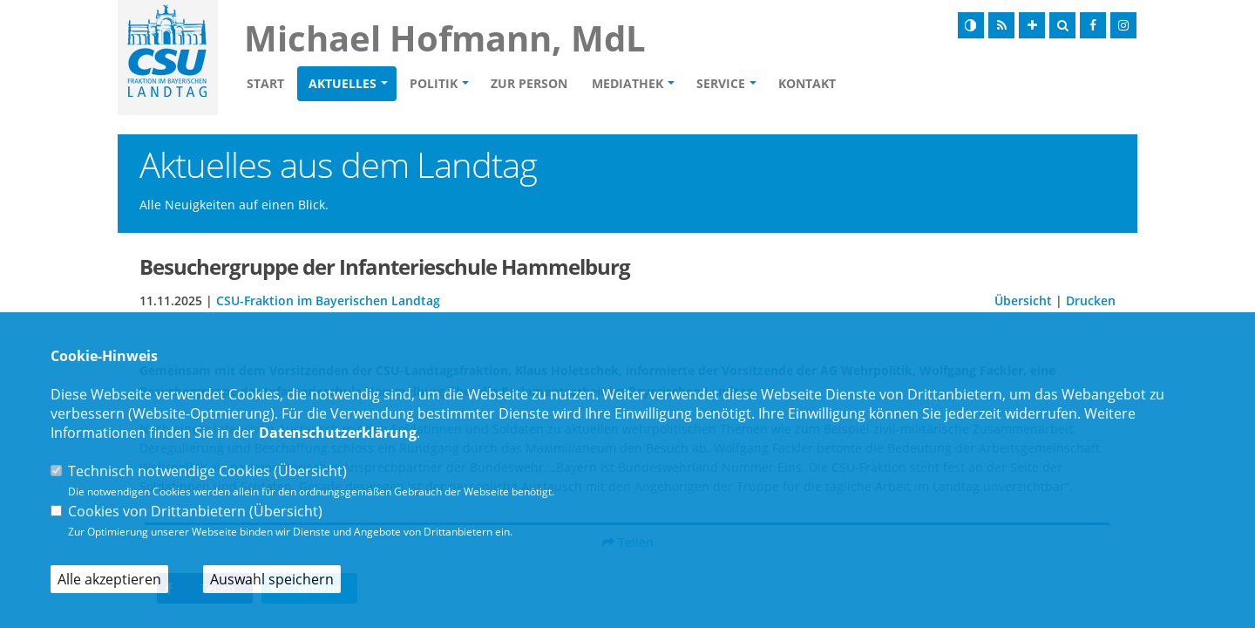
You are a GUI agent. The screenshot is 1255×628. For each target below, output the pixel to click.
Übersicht (1023, 300)
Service (720, 83)
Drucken (1091, 300)
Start (265, 83)
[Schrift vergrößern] (1032, 25)
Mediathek (627, 83)
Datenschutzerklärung (338, 432)
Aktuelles (342, 83)
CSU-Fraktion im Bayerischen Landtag (328, 300)
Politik (434, 83)
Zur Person (529, 83)
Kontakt (807, 83)
